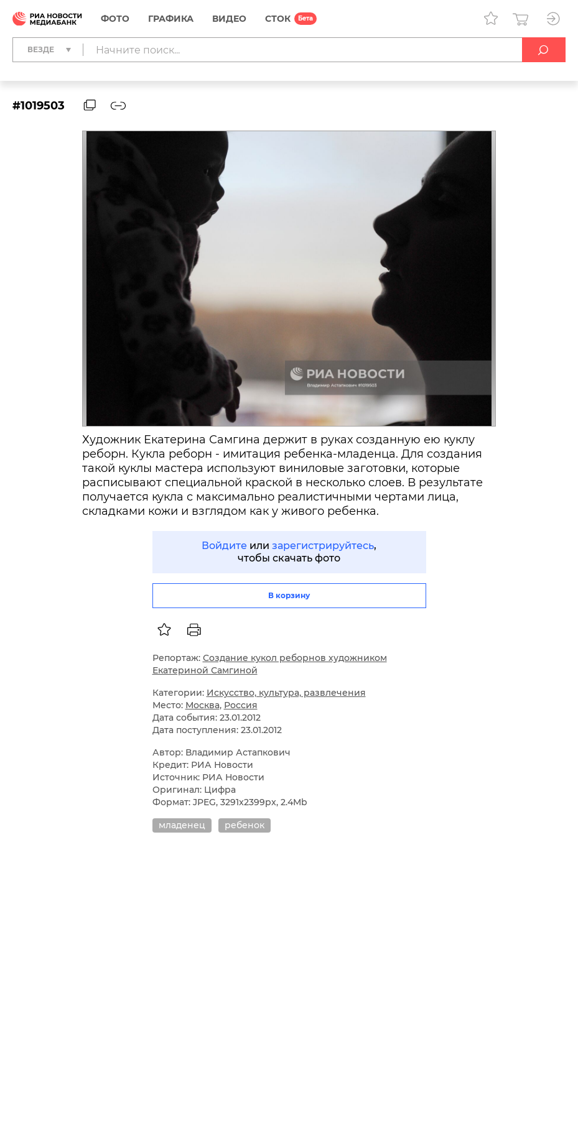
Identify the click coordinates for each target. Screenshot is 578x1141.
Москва (202, 705)
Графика (170, 18)
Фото (115, 18)
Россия (241, 705)
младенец (182, 825)
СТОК (278, 18)
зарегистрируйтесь (323, 546)
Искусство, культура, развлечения (286, 692)
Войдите (224, 546)
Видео (229, 18)
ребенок (244, 825)
